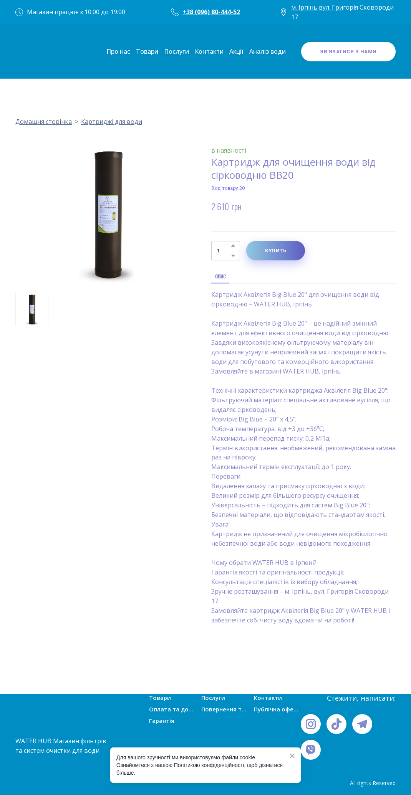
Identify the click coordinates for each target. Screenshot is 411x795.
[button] (348, 52)
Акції (236, 51)
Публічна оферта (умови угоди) (277, 709)
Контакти (209, 51)
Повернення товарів (224, 709)
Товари (147, 51)
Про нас (118, 51)
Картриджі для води (111, 121)
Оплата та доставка (172, 709)
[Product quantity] (223, 250)
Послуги (176, 51)
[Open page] (38, 51)
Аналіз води (267, 51)
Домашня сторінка (43, 121)
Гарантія (161, 720)
